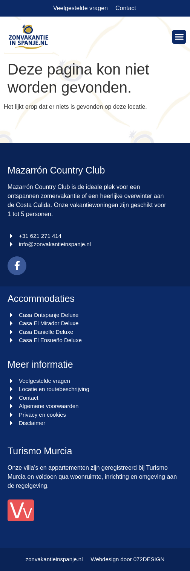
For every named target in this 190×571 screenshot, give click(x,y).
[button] (179, 37)
